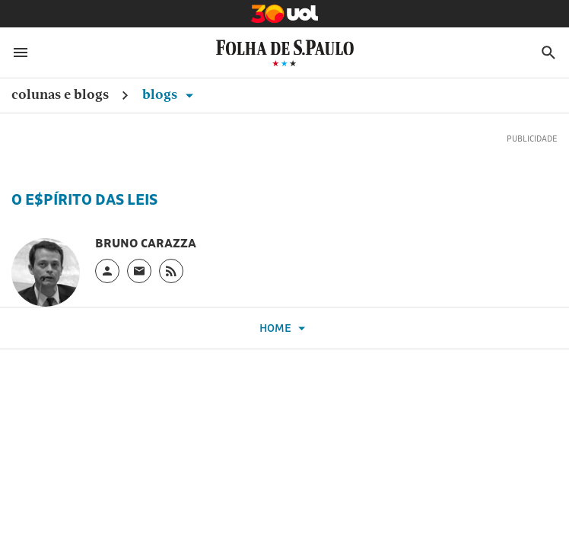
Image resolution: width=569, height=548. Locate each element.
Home (284, 328)
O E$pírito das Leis (84, 199)
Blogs (170, 94)
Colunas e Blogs (60, 94)
